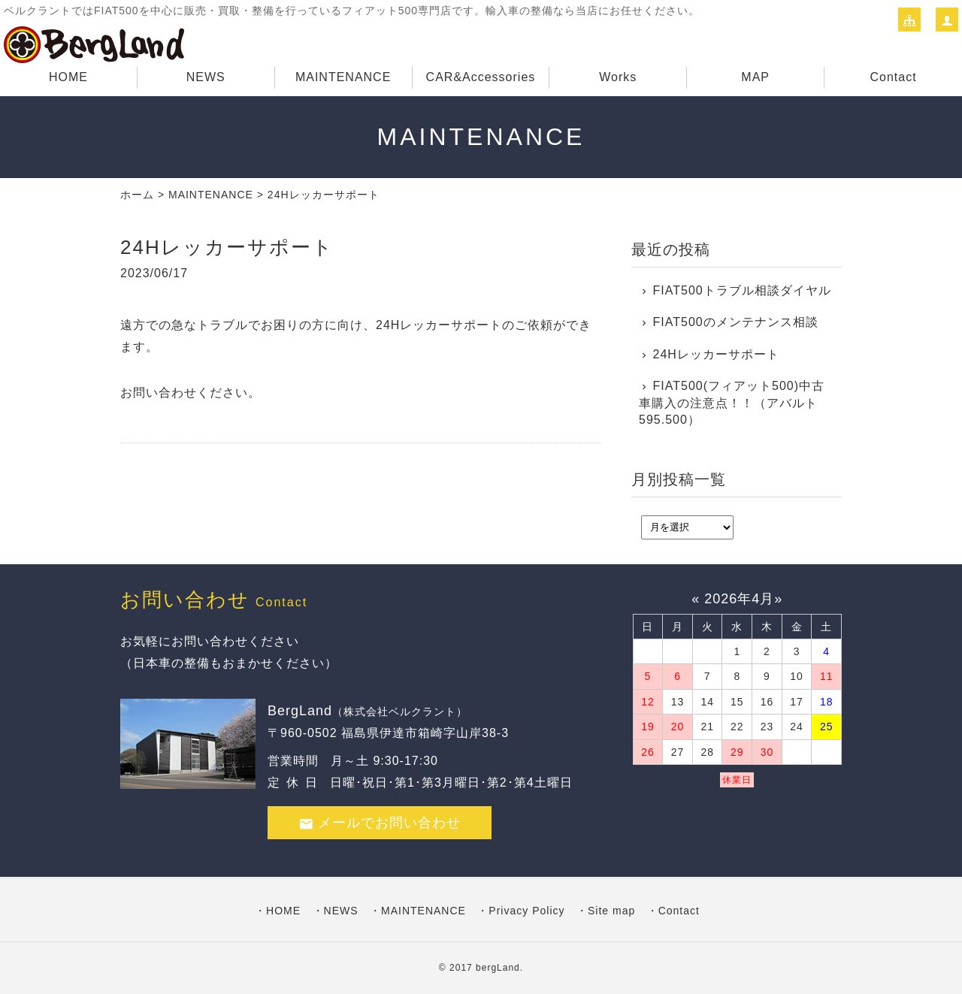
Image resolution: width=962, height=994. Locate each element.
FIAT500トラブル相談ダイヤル (742, 290)
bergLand (498, 967)
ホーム (137, 195)
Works (618, 77)
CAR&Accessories (481, 77)
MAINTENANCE (343, 77)
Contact (893, 77)
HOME (68, 77)
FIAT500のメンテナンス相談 (735, 322)
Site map (611, 911)
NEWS (205, 77)
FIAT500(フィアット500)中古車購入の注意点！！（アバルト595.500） (731, 402)
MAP (755, 77)
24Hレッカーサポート (716, 354)
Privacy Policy (526, 911)
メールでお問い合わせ (379, 823)
